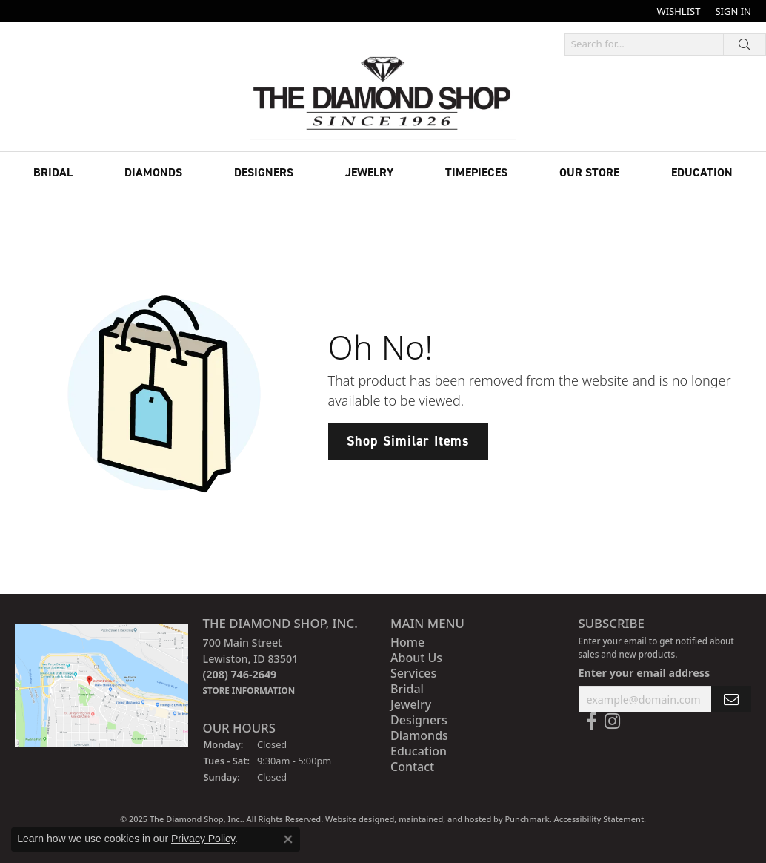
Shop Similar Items (408, 441)
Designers (263, 172)
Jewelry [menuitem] (410, 704)
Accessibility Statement (599, 818)
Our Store (589, 172)
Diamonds (153, 172)
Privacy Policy (203, 838)
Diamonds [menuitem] (419, 735)
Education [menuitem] (418, 751)
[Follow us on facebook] (591, 721)
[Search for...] (644, 44)
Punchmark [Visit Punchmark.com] (526, 818)
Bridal (53, 172)
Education (702, 172)
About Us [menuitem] (416, 657)
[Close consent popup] (288, 839)
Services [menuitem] (413, 673)
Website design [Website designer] (354, 818)
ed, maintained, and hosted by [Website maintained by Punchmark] (444, 818)
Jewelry (369, 172)
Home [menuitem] (407, 642)
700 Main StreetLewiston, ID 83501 (251, 666)
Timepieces (476, 172)
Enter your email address (644, 672)
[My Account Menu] (733, 11)
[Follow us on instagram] (612, 721)
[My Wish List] (679, 11)
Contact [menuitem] (412, 766)
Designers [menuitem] (418, 720)
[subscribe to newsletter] (731, 698)
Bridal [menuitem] (407, 689)
